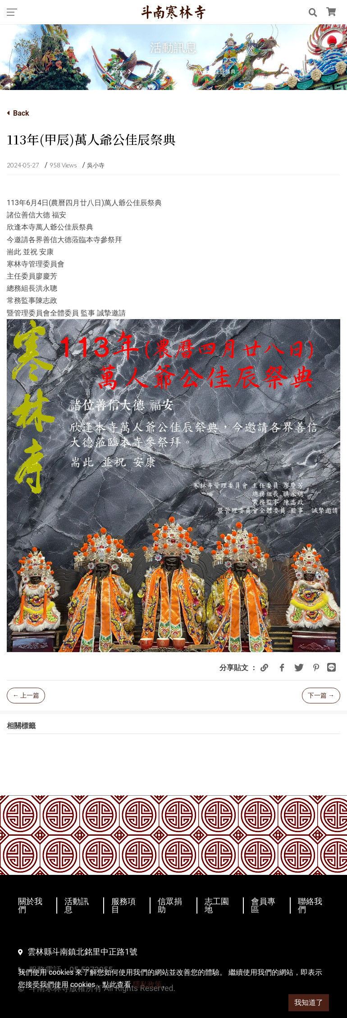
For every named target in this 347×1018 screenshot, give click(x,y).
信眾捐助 (170, 905)
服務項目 (123, 905)
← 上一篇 (26, 695)
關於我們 (30, 905)
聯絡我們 (310, 905)
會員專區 (263, 905)
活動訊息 (76, 905)
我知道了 (308, 1002)
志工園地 (217, 905)
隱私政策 (147, 984)
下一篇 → (321, 695)
